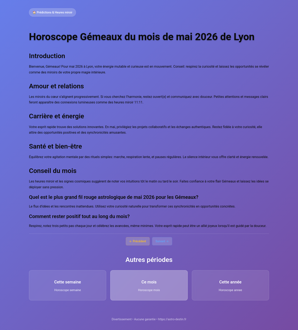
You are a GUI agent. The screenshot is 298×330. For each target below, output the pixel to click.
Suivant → (162, 241)
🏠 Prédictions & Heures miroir (52, 12)
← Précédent (137, 241)
